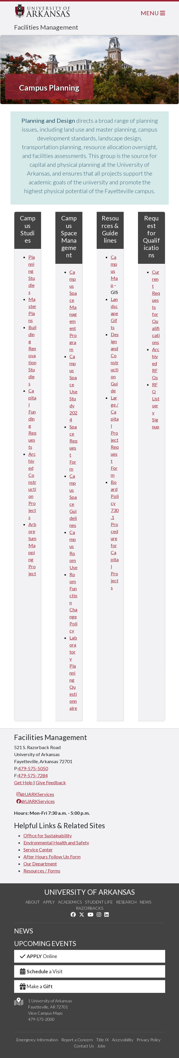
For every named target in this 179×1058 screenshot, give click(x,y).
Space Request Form (73, 448)
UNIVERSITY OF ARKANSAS (89, 892)
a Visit (41, 971)
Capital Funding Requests (32, 419)
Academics (70, 901)
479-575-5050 (33, 768)
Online (38, 956)
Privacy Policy (149, 1039)
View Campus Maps (45, 1013)
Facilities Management (46, 27)
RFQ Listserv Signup (155, 405)
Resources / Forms (41, 870)
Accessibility (122, 1039)
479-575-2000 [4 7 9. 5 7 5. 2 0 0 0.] (41, 1019)
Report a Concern (77, 1039)
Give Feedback (51, 782)
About (32, 901)
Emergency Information (37, 1039)
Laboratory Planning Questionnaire (73, 673)
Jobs (101, 1045)
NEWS (23, 931)
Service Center (38, 849)
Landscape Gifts (114, 313)
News (145, 901)
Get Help (23, 782)
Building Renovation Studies (32, 355)
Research (126, 901)
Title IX (102, 1039)
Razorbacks (89, 908)
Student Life (99, 901)
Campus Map (114, 271)
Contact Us (84, 1045)
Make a (36, 986)
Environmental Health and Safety (56, 842)
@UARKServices (35, 794)
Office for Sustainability (47, 835)
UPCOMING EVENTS (45, 944)
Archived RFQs (155, 363)
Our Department (40, 863)
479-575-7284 (33, 775)
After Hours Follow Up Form (52, 856)
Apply (49, 901)
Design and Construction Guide (115, 362)
